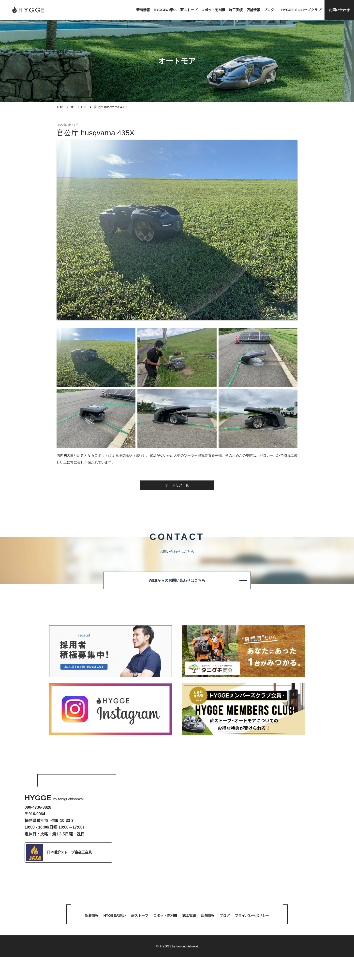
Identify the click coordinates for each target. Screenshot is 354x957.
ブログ (269, 10)
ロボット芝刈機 (213, 10)
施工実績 (236, 10)
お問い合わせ (339, 10)
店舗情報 (253, 10)
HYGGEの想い (165, 10)
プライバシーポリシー (252, 915)
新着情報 (143, 10)
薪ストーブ (188, 10)
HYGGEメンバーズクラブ (301, 10)
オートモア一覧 (177, 485)
